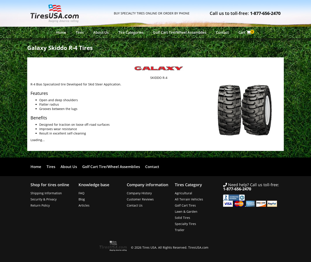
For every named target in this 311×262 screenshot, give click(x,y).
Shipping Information (46, 193)
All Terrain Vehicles (189, 199)
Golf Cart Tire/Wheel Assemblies (179, 32)
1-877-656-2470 (265, 13)
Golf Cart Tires (185, 205)
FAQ (81, 193)
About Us (101, 32)
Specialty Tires (185, 224)
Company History (139, 193)
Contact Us (135, 205)
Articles (84, 205)
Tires (80, 32)
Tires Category (188, 184)
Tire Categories (130, 32)
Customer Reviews (140, 199)
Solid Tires (182, 218)
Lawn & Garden (186, 211)
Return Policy (40, 205)
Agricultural (183, 193)
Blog (82, 199)
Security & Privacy (43, 199)
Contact (222, 32)
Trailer (179, 230)
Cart (245, 32)
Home (61, 32)
